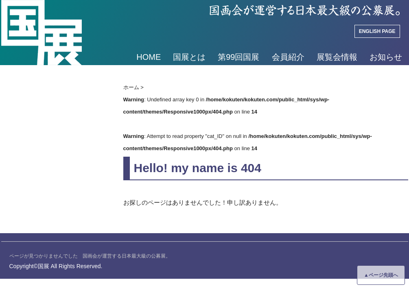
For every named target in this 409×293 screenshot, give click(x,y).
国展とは (189, 56)
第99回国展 (238, 56)
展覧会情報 (337, 56)
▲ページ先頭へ (381, 275)
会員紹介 (288, 56)
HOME (148, 56)
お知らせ (386, 56)
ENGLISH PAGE (377, 31)
